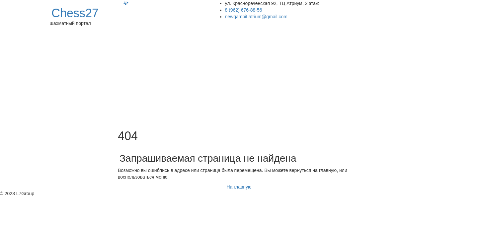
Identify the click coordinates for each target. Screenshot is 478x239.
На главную (238, 187)
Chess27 (75, 13)
